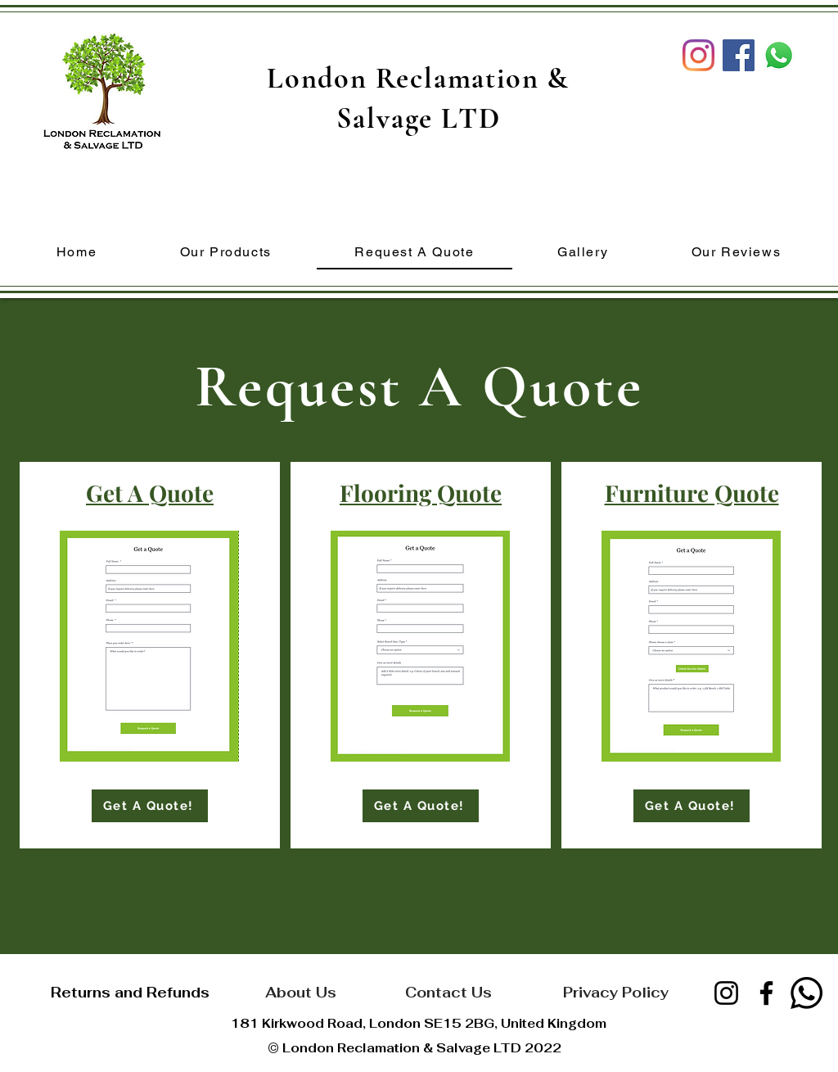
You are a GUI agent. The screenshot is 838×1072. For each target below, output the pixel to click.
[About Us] (301, 992)
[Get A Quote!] (150, 805)
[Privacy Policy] (616, 992)
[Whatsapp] (806, 993)
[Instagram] (698, 55)
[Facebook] (766, 993)
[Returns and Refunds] (130, 992)
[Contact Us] (448, 992)
